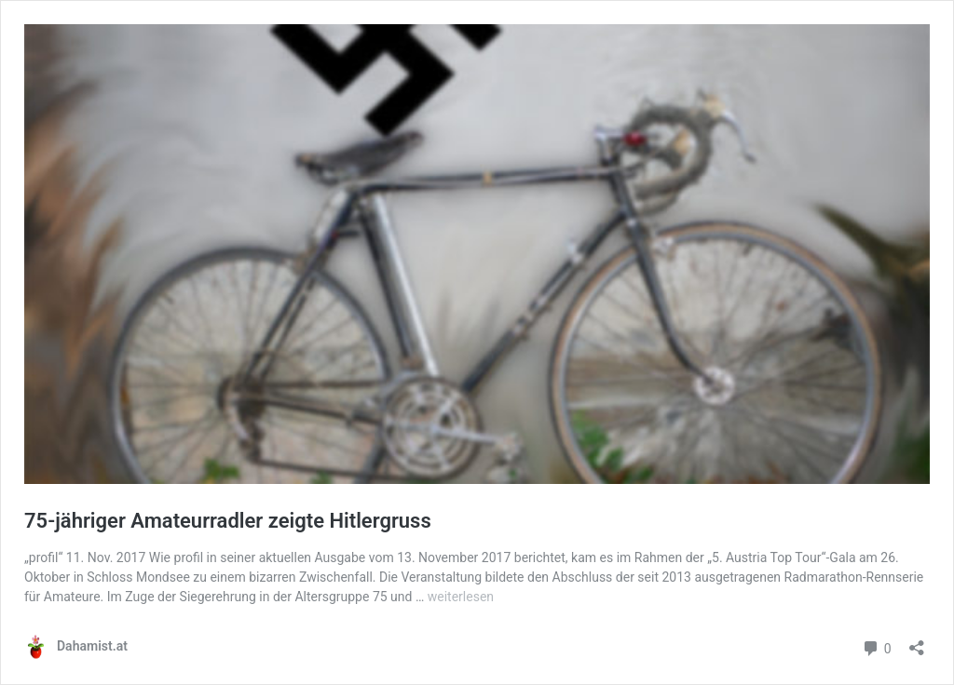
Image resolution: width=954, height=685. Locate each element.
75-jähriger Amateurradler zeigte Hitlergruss (227, 520)
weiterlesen (461, 596)
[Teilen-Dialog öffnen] (917, 641)
